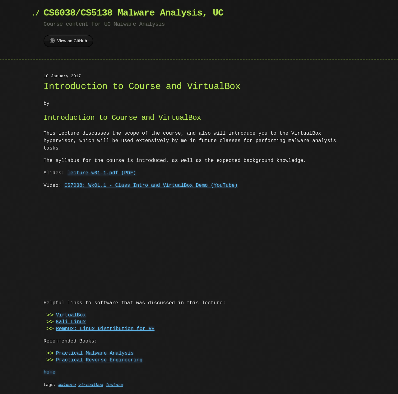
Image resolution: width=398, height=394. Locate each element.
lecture (114, 384)
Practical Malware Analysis (95, 352)
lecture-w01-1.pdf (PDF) (101, 173)
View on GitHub (68, 40)
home (49, 371)
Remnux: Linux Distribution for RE (105, 328)
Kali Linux (71, 321)
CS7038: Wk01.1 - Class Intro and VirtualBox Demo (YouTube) (151, 185)
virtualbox (90, 384)
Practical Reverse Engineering (99, 359)
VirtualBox (71, 314)
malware (67, 384)
